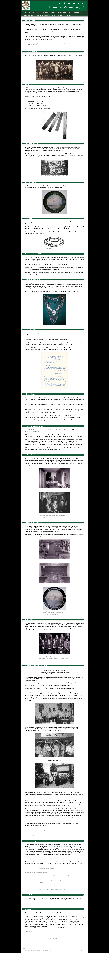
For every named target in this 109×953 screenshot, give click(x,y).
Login (84, 949)
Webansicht (83, 951)
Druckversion (27, 949)
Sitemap (35, 949)
